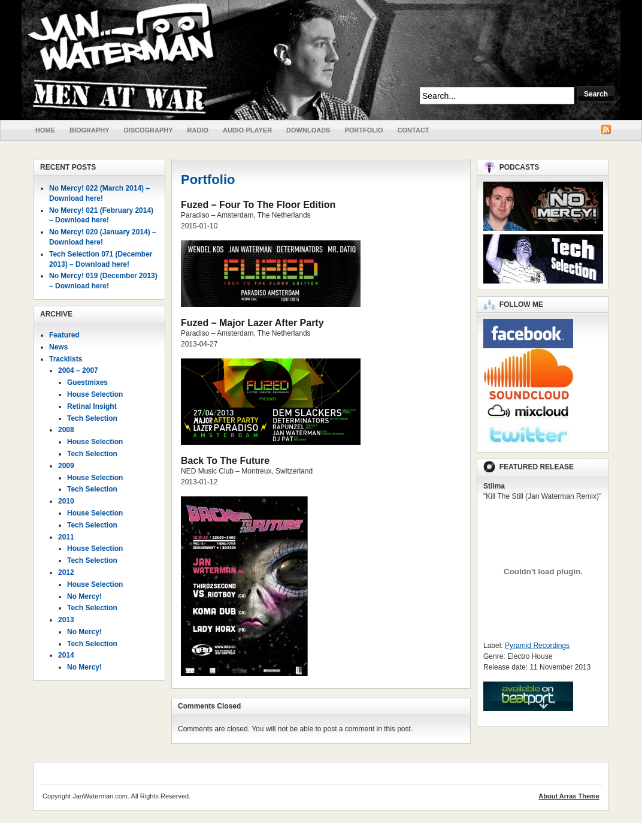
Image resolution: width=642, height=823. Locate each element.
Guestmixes (87, 382)
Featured (64, 335)
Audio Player (247, 130)
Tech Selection (92, 418)
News (58, 347)
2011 (66, 537)
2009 (66, 466)
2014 (66, 655)
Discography (148, 130)
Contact (413, 130)
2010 (66, 501)
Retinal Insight (92, 406)
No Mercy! (84, 596)
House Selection (95, 394)
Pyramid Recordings (537, 645)
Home (45, 130)
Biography (89, 130)
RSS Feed (606, 129)
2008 (66, 430)
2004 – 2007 (78, 370)
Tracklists (65, 359)
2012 (66, 572)
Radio (197, 130)
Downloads (308, 130)
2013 (66, 620)
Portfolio (363, 130)
